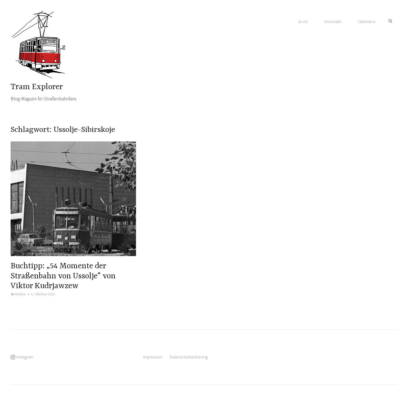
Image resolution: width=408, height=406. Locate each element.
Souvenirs (332, 21)
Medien (20, 294)
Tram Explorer (37, 87)
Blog (303, 21)
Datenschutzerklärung (189, 357)
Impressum (152, 357)
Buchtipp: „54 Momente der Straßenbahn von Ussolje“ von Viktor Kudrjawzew (63, 276)
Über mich (366, 21)
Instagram (24, 357)
